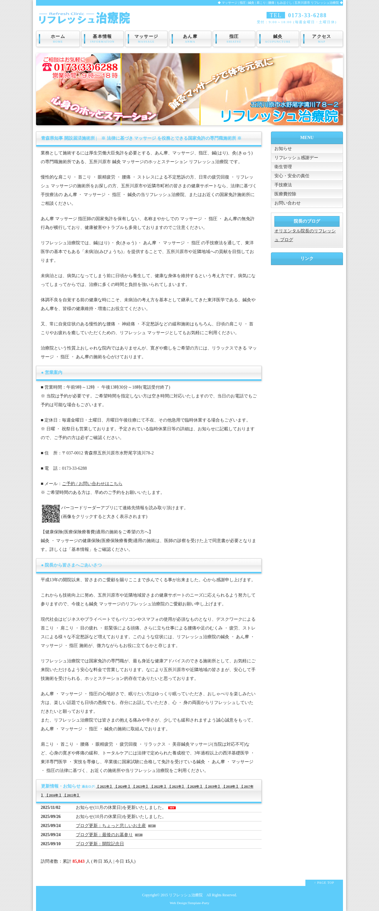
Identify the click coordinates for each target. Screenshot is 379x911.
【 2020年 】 (194, 786)
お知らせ (283, 148)
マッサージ (146, 39)
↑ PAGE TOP (324, 882)
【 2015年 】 (71, 795)
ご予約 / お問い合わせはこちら (92, 483)
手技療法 (283, 185)
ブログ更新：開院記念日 (100, 843)
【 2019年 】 (212, 786)
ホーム (58, 39)
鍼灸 (278, 39)
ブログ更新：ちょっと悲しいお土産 (111, 825)
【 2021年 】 (176, 786)
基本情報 (102, 39)
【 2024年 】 (122, 786)
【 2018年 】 (230, 786)
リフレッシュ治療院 (186, 895)
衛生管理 (283, 166)
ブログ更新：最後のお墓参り (104, 834)
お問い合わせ (287, 203)
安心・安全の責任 (291, 175)
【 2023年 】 (140, 786)
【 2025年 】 (104, 786)
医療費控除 (285, 194)
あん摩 (190, 39)
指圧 (234, 39)
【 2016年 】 (53, 795)
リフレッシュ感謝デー (296, 157)
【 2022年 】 (158, 786)
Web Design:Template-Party (190, 903)
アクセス (322, 39)
